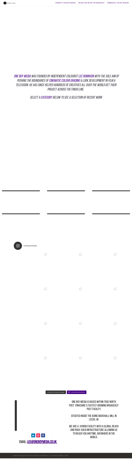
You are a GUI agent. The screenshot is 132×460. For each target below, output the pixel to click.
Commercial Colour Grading (118, 3)
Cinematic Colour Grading (65, 3)
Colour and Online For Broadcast (91, 3)
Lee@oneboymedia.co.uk (42, 442)
